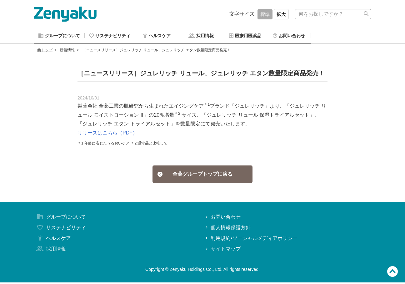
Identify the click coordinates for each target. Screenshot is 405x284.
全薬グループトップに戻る (195, 175)
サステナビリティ (60, 229)
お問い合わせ (222, 218)
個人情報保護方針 (227, 229)
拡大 (281, 14)
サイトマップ (222, 250)
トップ (44, 51)
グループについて (60, 218)
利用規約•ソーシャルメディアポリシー (251, 239)
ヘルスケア (53, 239)
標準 (265, 14)
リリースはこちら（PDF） (108, 133)
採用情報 (50, 250)
